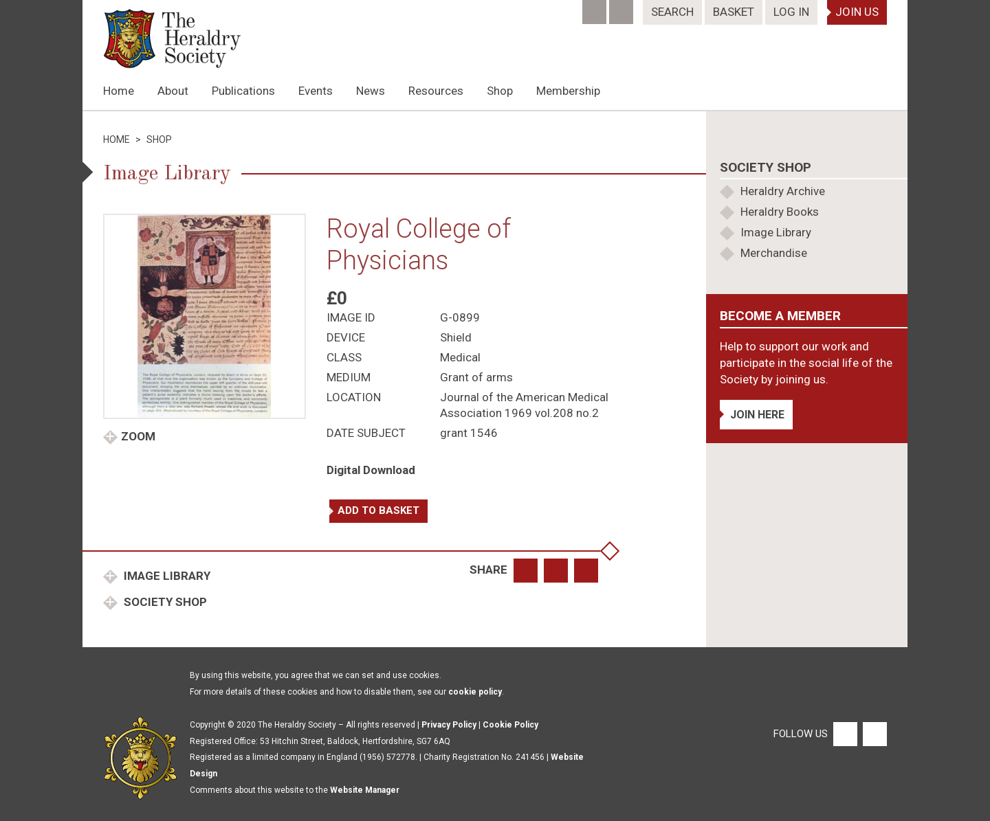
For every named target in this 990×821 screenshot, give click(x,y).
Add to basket (378, 510)
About (172, 91)
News (370, 91)
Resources (435, 91)
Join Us (857, 12)
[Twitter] (622, 7)
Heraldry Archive (782, 191)
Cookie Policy (510, 725)
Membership (568, 91)
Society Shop (164, 602)
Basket (733, 12)
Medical (460, 357)
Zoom (138, 436)
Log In (791, 12)
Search (672, 12)
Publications (243, 91)
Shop (500, 91)
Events (315, 91)
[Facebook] (595, 7)
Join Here (757, 414)
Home (118, 91)
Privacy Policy (448, 725)
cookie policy (475, 692)
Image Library (165, 576)
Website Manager (364, 790)
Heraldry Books (779, 211)
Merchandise (773, 253)
